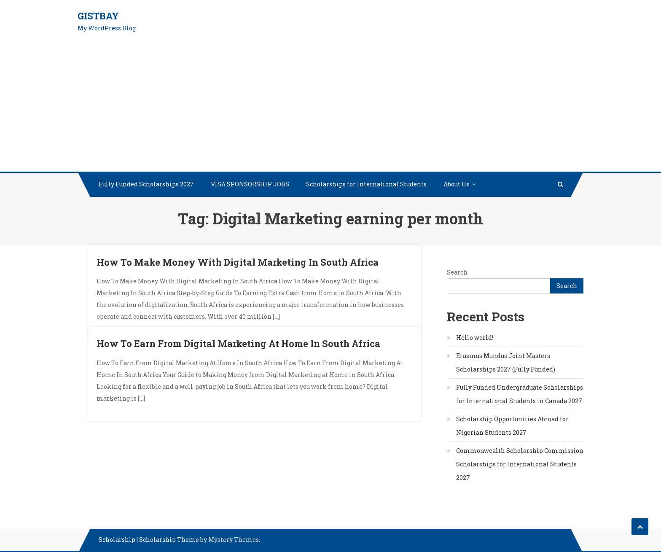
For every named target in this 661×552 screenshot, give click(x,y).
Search (457, 272)
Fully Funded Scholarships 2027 (146, 184)
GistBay (98, 16)
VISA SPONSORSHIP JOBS (250, 184)
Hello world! (474, 338)
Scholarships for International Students (366, 184)
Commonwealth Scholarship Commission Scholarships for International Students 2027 (519, 464)
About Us (456, 184)
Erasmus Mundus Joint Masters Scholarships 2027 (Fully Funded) (505, 362)
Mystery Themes (233, 540)
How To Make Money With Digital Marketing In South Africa (238, 262)
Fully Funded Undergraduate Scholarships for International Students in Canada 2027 (519, 394)
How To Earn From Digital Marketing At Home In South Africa (238, 343)
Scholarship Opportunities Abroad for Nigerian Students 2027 (512, 425)
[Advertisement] (330, 108)
